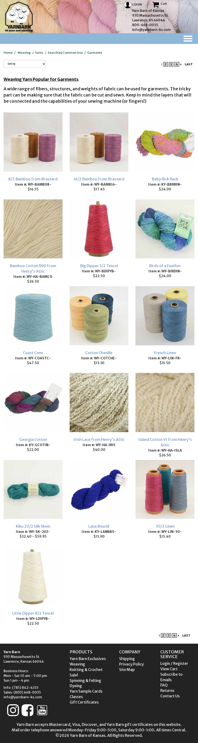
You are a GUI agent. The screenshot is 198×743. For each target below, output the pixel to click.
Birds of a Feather (165, 265)
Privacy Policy (131, 664)
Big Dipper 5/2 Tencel (99, 265)
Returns (167, 690)
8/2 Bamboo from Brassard (33, 179)
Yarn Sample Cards (86, 691)
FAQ (164, 685)
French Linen (165, 352)
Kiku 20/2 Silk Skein (33, 526)
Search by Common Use (65, 53)
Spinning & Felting (85, 680)
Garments (94, 53)
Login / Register (174, 663)
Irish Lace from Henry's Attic (99, 439)
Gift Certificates (84, 702)
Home (8, 53)
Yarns (39, 53)
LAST (189, 64)
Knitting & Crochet (86, 669)
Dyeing (76, 685)
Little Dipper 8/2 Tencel (33, 613)
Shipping (127, 658)
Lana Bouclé (98, 526)
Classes (76, 696)
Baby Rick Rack (165, 179)
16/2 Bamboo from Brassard (98, 179)
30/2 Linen (165, 526)
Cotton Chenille (98, 352)
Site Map (127, 669)
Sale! (74, 675)
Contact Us (170, 696)
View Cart (169, 668)
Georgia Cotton (33, 439)
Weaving (24, 53)
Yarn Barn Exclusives (88, 658)
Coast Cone (33, 352)
